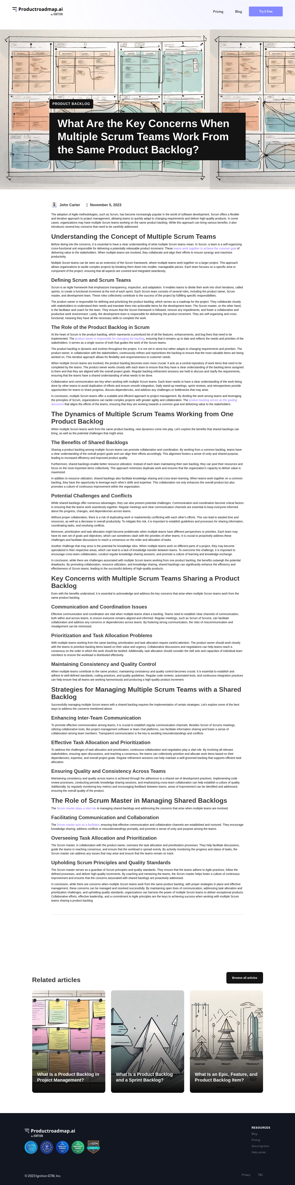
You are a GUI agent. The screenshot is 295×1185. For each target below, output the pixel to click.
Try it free (265, 11)
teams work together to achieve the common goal (205, 248)
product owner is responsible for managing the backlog (109, 338)
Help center (259, 1152)
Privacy (246, 1175)
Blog (254, 1134)
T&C (260, 1175)
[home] (37, 11)
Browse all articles (244, 978)
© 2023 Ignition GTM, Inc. (43, 1176)
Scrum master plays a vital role (76, 808)
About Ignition (260, 1146)
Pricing (256, 1140)
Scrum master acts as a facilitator (78, 824)
